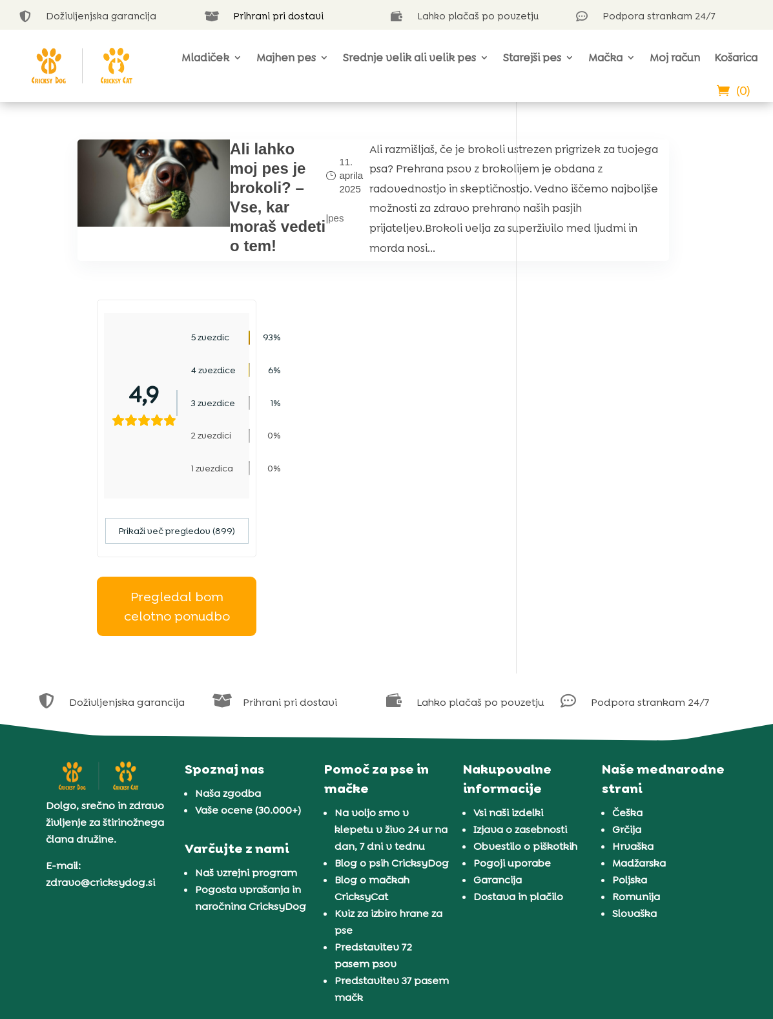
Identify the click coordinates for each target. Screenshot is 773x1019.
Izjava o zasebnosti (520, 668)
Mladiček (205, 57)
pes (266, 247)
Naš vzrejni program (246, 712)
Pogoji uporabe (512, 702)
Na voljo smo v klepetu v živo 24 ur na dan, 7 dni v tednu (391, 668)
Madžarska (639, 702)
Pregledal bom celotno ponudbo (615, 445)
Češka (627, 652)
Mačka (605, 57)
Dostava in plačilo (518, 736)
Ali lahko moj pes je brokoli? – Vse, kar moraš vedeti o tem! (219, 226)
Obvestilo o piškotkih (525, 685)
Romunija (636, 736)
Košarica (736, 57)
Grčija (626, 668)
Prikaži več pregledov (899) (615, 370)
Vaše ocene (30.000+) (248, 649)
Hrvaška (633, 685)
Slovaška (634, 752)
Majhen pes (286, 57)
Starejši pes (532, 57)
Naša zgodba (228, 632)
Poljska (629, 719)
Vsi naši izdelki (508, 652)
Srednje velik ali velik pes (409, 57)
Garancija (497, 719)
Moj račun (675, 57)
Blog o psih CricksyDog (392, 702)
